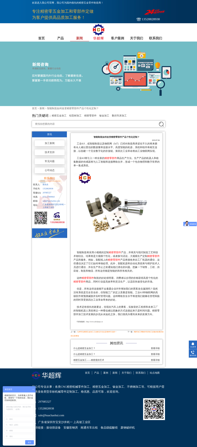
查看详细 (155, 348)
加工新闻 (50, 143)
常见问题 (50, 161)
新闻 (79, 38)
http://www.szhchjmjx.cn (94, 322)
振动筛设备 (53, 427)
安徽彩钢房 (70, 427)
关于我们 (136, 38)
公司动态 (50, 170)
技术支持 (50, 152)
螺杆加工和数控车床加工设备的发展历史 (149, 332)
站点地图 (155, 372)
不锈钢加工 (134, 386)
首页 (41, 38)
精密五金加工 (59, 115)
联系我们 (155, 38)
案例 (105, 372)
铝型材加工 (75, 115)
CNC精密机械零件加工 (75, 386)
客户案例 (117, 38)
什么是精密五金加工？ (84, 348)
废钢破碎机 (128, 427)
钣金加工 (104, 115)
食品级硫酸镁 (109, 427)
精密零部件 (90, 115)
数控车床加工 (119, 115)
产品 (60, 38)
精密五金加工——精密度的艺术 (88, 360)
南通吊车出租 (89, 427)
